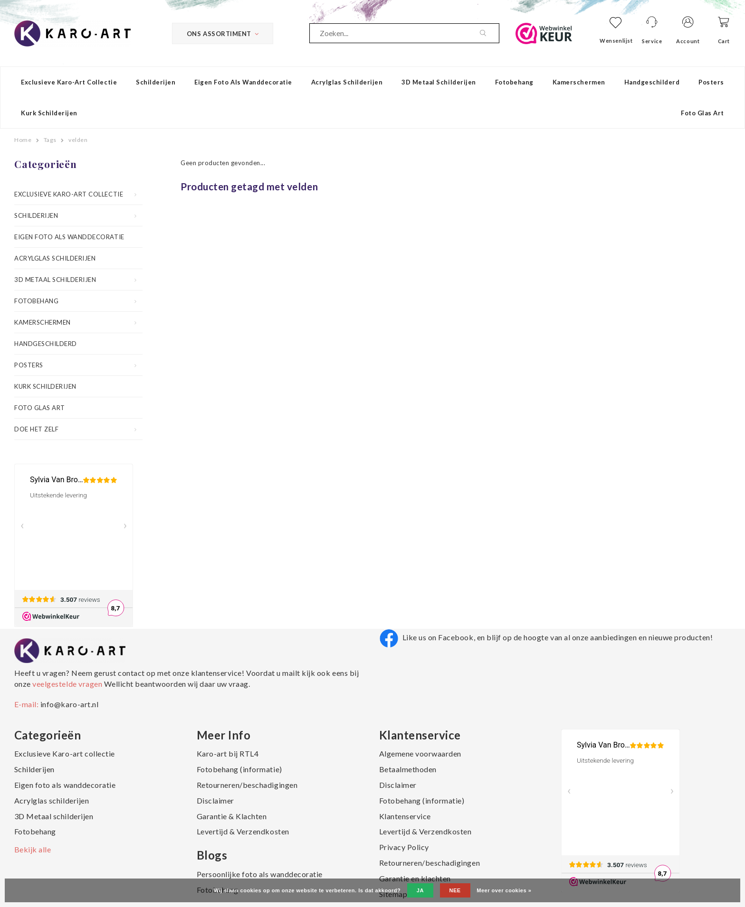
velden (77, 139)
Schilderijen (155, 82)
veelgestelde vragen (67, 683)
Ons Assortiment (222, 33)
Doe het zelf (36, 429)
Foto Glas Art (702, 113)
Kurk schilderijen (49, 113)
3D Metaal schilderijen (438, 82)
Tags (50, 139)
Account (687, 41)
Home (22, 139)
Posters (711, 82)
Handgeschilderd (652, 82)
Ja (420, 890)
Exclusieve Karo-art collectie (69, 82)
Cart (724, 41)
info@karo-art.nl (69, 704)
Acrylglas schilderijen (346, 82)
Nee (455, 890)
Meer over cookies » (504, 890)
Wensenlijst (616, 40)
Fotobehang (514, 82)
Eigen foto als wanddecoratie (243, 82)
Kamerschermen (579, 82)
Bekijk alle (32, 849)
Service (652, 41)
